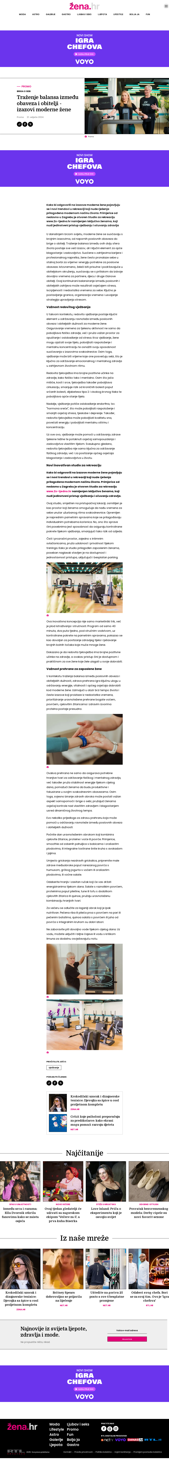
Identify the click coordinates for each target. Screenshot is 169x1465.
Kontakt (67, 1459)
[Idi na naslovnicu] (84, 9)
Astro (35, 14)
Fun (148, 14)
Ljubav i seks (84, 14)
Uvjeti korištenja (122, 1459)
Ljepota (102, 14)
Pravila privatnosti (83, 1459)
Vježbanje (54, 1067)
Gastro (66, 14)
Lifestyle (118, 14)
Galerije (50, 14)
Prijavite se (127, 1346)
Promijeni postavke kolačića (147, 1459)
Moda (22, 14)
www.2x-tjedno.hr (59, 491)
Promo (27, 86)
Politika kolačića (103, 1459)
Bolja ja (134, 14)
